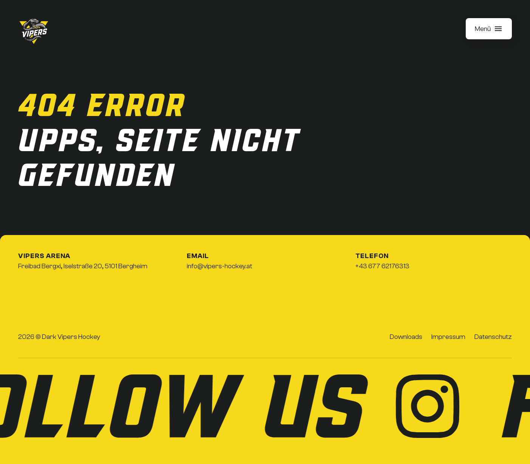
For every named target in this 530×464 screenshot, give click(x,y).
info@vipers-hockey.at (219, 266)
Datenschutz (493, 337)
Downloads (406, 337)
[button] (489, 28)
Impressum (448, 337)
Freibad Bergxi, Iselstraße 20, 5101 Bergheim (82, 266)
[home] (34, 31)
